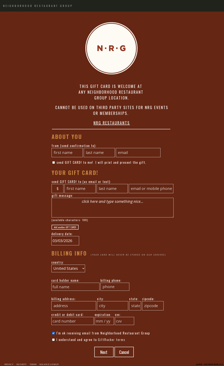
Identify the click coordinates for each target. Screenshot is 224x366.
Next (103, 352)
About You (67, 136)
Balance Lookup (49, 364)
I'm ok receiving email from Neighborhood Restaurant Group (101, 333)
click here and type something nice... (113, 207)
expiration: (103, 314)
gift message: (62, 195)
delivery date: (62, 233)
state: (133, 299)
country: (57, 262)
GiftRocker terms (111, 339)
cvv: (118, 314)
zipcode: (148, 299)
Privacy (8, 364)
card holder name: (65, 280)
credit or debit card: (67, 314)
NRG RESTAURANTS (112, 123)
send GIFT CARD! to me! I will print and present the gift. (99, 162)
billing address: (63, 299)
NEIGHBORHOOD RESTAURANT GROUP (38, 6)
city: (100, 299)
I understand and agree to (88, 339)
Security (21, 364)
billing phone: (110, 280)
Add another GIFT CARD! (65, 227)
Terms (33, 364)
